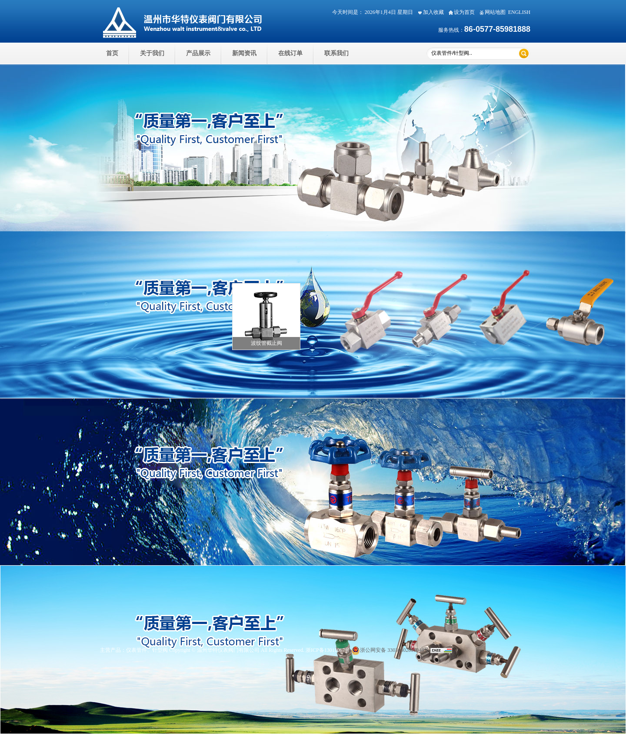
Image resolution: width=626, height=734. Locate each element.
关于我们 (152, 53)
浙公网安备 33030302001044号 (390, 650)
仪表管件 (136, 650)
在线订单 (290, 53)
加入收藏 (430, 12)
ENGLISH (519, 12)
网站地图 (491, 12)
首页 (112, 53)
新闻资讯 (244, 53)
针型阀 (160, 650)
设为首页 (460, 12)
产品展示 (198, 53)
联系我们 (336, 53)
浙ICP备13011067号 (328, 650)
